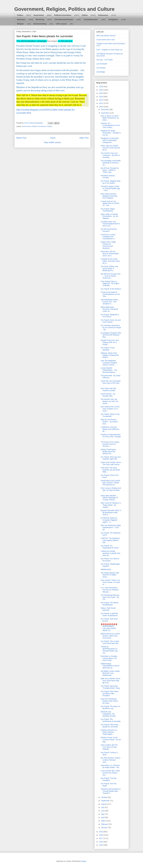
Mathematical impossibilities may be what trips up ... (110, 666)
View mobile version (52, 142)
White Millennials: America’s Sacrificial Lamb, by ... (109, 309)
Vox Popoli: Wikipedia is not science (110, 316)
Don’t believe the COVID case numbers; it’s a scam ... (110, 409)
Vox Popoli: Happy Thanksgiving (108, 210)
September (105, 801)
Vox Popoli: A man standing (108, 349)
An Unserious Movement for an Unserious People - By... (111, 327)
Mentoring (40, 19)
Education (21, 19)
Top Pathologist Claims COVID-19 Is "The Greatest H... (109, 302)
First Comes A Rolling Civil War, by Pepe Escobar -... (111, 490)
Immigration (113, 19)
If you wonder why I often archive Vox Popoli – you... (110, 773)
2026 (101, 87)
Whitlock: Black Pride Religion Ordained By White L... (110, 355)
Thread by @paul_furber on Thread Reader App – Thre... (110, 188)
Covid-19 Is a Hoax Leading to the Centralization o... (108, 237)
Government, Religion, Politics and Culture (64, 9)
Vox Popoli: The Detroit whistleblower (109, 604)
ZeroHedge (100, 72)
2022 (101, 100)
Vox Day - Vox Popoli (104, 60)
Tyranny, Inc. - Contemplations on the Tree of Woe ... (110, 125)
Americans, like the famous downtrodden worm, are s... (110, 253)
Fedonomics (103, 15)
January (104, 827)
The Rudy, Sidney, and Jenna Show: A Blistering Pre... (109, 268)
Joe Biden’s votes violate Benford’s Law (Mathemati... (110, 673)
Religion (20, 24)
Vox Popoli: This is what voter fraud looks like (110, 642)
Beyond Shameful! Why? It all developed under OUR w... (111, 512)
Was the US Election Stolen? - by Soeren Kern (109, 422)
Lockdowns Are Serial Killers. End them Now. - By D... (111, 261)
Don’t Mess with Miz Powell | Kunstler (108, 389)
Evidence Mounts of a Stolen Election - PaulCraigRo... (109, 732)
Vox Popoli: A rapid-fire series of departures (109, 614)
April (103, 817)
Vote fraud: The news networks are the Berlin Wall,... (110, 470)
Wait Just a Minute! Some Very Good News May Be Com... (110, 681)
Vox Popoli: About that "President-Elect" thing (110, 687)
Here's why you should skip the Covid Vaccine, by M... (110, 148)
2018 (101, 835)
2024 (101, 93)
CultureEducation (91, 19)
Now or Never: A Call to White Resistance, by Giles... (110, 118)
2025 (101, 90)
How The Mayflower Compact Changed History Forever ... (109, 363)
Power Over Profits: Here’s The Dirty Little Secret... (111, 463)
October (104, 797)
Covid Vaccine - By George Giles (108, 395)
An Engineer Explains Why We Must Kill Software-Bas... (111, 335)
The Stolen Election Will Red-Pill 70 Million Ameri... (110, 575)
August (104, 804)
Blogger (83, 861)
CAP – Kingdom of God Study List (109, 50)
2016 (101, 842)
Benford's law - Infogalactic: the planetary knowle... (109, 714)
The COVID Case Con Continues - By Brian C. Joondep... (110, 155)
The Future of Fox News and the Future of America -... (110, 444)
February (105, 824)
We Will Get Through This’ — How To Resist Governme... (111, 276)
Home (52, 138)
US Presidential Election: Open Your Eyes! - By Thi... (110, 597)
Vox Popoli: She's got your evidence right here (111, 458)
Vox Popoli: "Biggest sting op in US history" (110, 182)
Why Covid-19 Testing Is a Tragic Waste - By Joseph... (111, 505)
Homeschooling (39, 24)
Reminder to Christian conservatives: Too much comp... (109, 658)
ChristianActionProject (63, 19)
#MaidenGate (106, 569)
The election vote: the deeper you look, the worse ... (109, 401)
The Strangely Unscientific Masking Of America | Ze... (111, 163)
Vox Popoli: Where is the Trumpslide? (110, 415)
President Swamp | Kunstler (108, 177)
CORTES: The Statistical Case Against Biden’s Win (110, 540)
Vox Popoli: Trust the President (108, 779)
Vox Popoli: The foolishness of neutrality (110, 720)
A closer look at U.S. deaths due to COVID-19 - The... (110, 203)
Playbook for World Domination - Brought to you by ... (111, 133)
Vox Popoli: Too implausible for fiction (110, 547)
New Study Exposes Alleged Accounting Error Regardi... (109, 196)
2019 (101, 832)
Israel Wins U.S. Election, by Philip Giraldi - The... (110, 766)
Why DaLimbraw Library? (106, 36)
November (105, 113)
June (103, 811)
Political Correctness (62, 15)
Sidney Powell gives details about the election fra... (108, 452)
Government (39, 15)
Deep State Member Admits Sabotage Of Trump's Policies (109, 498)
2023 (101, 97)
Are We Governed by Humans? (109, 230)
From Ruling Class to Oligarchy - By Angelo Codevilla (110, 283)
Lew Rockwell (101, 64)
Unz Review (101, 68)
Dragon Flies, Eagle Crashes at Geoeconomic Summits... (108, 245)
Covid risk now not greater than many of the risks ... (111, 383)
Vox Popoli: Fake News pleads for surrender (109, 726)
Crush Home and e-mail (105, 40)
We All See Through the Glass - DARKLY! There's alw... (110, 170)
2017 (101, 838)
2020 (101, 107)
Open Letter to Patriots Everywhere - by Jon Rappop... (109, 216)
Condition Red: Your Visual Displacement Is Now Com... (110, 224)
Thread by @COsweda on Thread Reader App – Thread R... (111, 791)
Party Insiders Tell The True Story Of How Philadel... (109, 747)
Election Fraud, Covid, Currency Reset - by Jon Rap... (111, 740)
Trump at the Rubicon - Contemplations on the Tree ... (110, 294)
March (103, 821)
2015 (101, 845)
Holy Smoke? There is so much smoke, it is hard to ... (110, 582)
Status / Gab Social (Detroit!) (108, 609)
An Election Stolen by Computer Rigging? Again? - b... (109, 520)
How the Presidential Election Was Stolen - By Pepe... (110, 701)
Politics (20, 15)
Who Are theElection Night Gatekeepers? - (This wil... (111, 527)
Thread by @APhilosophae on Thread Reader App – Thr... (110, 650)
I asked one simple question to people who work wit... (110, 553)
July (103, 807)
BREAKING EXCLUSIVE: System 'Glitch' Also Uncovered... (110, 636)
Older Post (84, 138)
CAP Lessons (61, 24)
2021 (101, 103)
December (105, 109)
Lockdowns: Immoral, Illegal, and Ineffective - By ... (110, 429)
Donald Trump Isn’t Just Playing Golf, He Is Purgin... (110, 342)
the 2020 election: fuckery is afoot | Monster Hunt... (110, 760)
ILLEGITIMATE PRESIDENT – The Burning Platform (109, 370)
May (103, 814)
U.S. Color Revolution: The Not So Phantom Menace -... (110, 590)
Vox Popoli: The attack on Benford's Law (110, 707)
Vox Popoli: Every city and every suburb (111, 321)
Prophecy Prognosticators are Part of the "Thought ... (111, 437)
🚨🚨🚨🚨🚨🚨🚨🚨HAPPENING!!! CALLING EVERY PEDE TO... (109, 627)
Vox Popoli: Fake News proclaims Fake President (109, 693)
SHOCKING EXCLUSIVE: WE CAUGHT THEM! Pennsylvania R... (110, 483)
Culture (85, 15)
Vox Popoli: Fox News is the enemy (110, 560)
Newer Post (21, 138)
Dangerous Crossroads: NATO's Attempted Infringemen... (110, 140)
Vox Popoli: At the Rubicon (111, 289)
